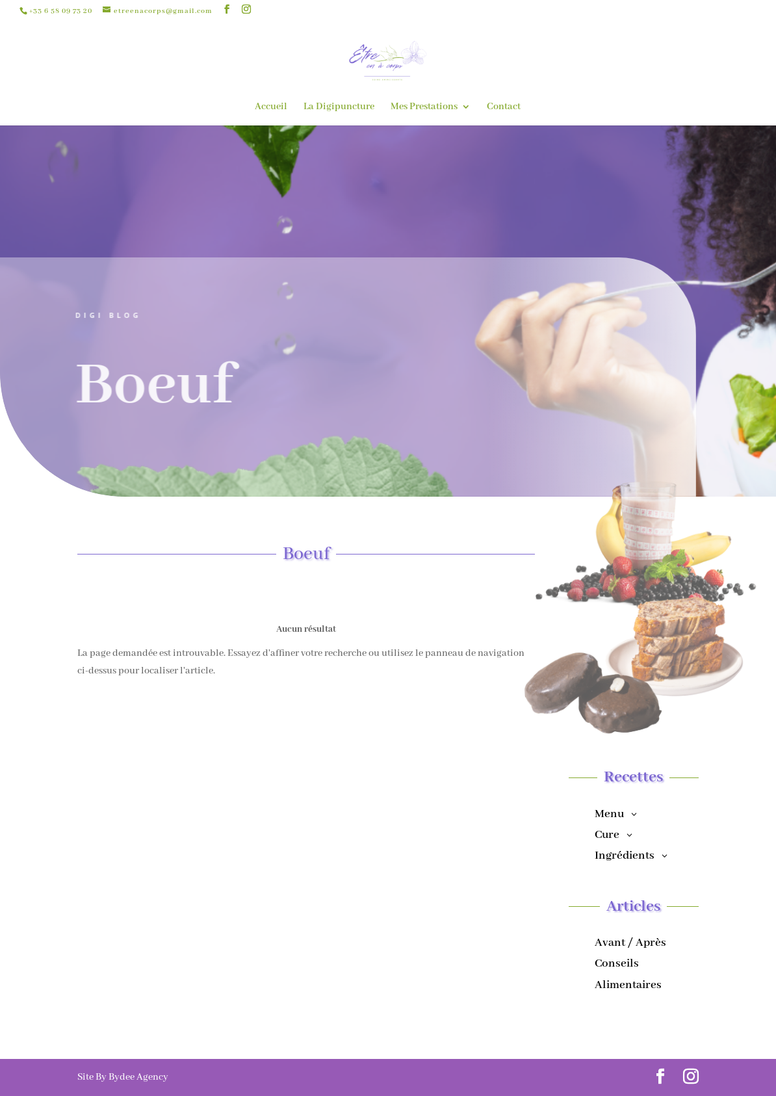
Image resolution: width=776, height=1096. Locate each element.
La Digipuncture (339, 107)
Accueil (271, 107)
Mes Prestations (424, 107)
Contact (504, 107)
